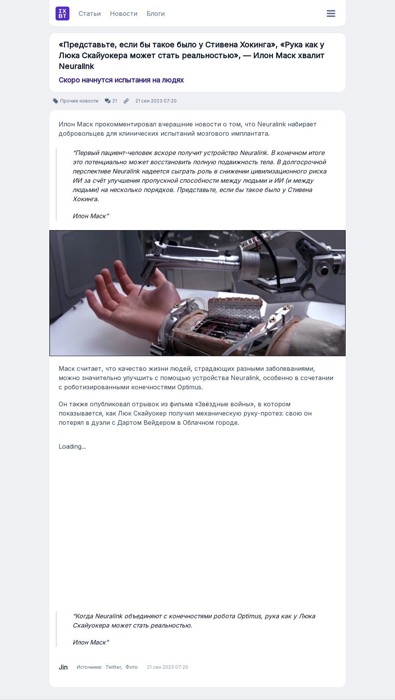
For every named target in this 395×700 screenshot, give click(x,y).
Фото (131, 667)
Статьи (90, 13)
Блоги (156, 13)
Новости (123, 13)
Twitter (113, 667)
